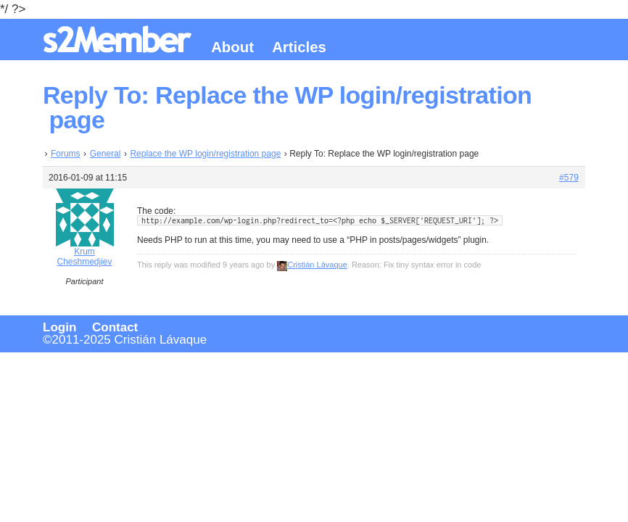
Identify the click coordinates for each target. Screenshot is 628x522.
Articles (299, 47)
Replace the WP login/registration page (205, 154)
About (232, 47)
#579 (569, 178)
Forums (65, 154)
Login (59, 327)
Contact (115, 327)
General (105, 154)
